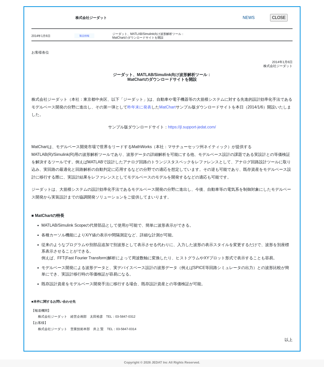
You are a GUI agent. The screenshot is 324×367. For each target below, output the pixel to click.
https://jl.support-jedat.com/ (192, 127)
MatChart (167, 107)
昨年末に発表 (139, 107)
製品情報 (84, 35)
